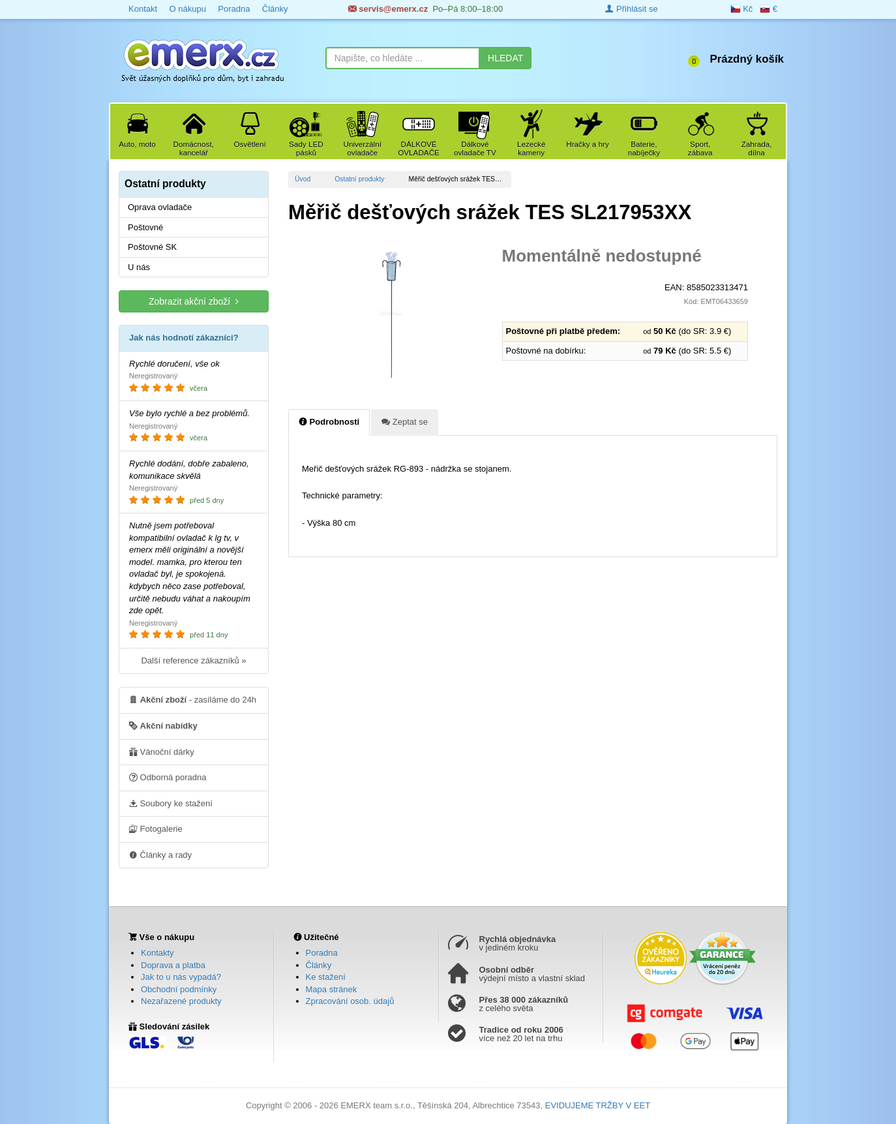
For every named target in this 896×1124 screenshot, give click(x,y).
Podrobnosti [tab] (329, 421)
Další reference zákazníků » (193, 660)
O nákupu (187, 9)
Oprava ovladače (160, 207)
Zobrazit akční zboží (194, 301)
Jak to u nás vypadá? (181, 977)
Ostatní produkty (359, 179)
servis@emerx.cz (388, 9)
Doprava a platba (173, 965)
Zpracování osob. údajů (350, 1001)
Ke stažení (326, 977)
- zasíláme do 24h (192, 699)
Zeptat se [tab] (404, 421)
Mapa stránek (331, 989)
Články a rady (160, 854)
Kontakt (142, 9)
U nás (139, 267)
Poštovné (145, 227)
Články (275, 9)
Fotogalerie (156, 828)
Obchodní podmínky (179, 989)
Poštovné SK (152, 247)
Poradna (234, 9)
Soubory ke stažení (171, 803)
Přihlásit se (631, 9)
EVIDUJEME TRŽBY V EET (597, 1105)
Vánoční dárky (161, 751)
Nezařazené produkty (181, 1001)
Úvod (302, 179)
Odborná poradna (168, 777)
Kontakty (157, 953)
